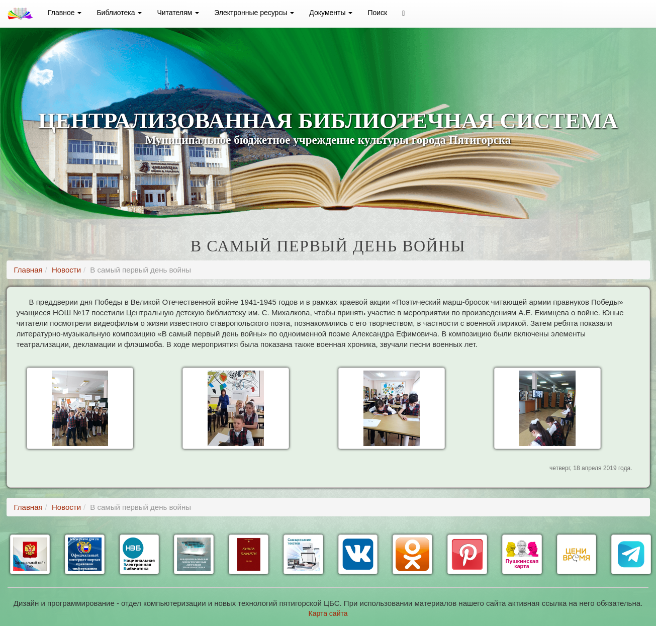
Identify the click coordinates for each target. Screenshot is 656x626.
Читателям (178, 13)
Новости (66, 269)
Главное (64, 13)
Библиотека (119, 13)
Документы (330, 13)
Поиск (377, 13)
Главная (28, 269)
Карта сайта (328, 613)
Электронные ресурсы (254, 13)
